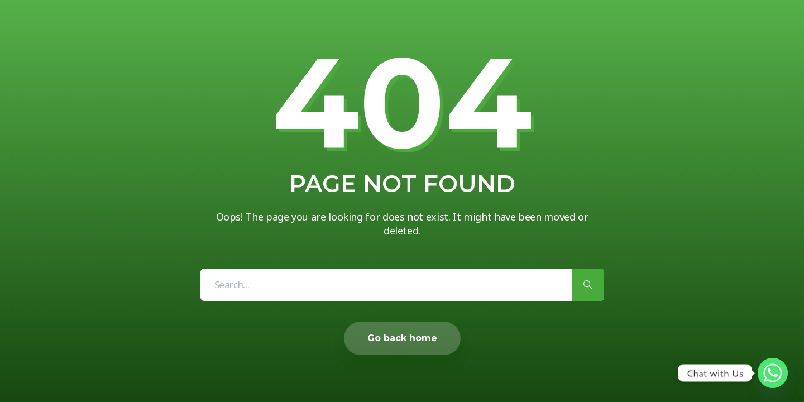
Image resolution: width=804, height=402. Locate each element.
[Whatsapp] (773, 373)
